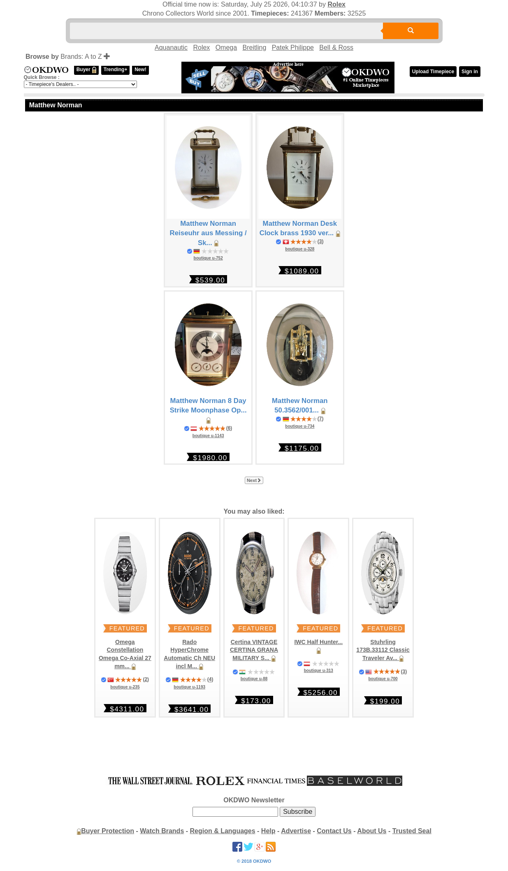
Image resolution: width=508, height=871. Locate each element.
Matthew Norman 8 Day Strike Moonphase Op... (208, 410)
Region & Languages (222, 830)
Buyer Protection (107, 830)
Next (254, 480)
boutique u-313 (318, 670)
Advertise (296, 830)
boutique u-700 (383, 678)
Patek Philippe (293, 47)
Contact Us (334, 830)
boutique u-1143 (208, 435)
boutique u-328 (299, 249)
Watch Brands (162, 830)
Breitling (254, 47)
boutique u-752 (208, 258)
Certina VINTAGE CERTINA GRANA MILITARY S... (254, 650)
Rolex (336, 4)
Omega (226, 47)
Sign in (470, 71)
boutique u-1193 (189, 687)
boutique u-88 (254, 678)
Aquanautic (171, 47)
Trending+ (116, 69)
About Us (371, 830)
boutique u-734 (299, 426)
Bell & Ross (336, 47)
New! (140, 69)
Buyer (86, 70)
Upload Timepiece (433, 71)
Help (268, 830)
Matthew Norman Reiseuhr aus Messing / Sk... (208, 233)
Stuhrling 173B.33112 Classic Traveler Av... (383, 650)
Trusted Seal (411, 830)
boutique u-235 (124, 687)
